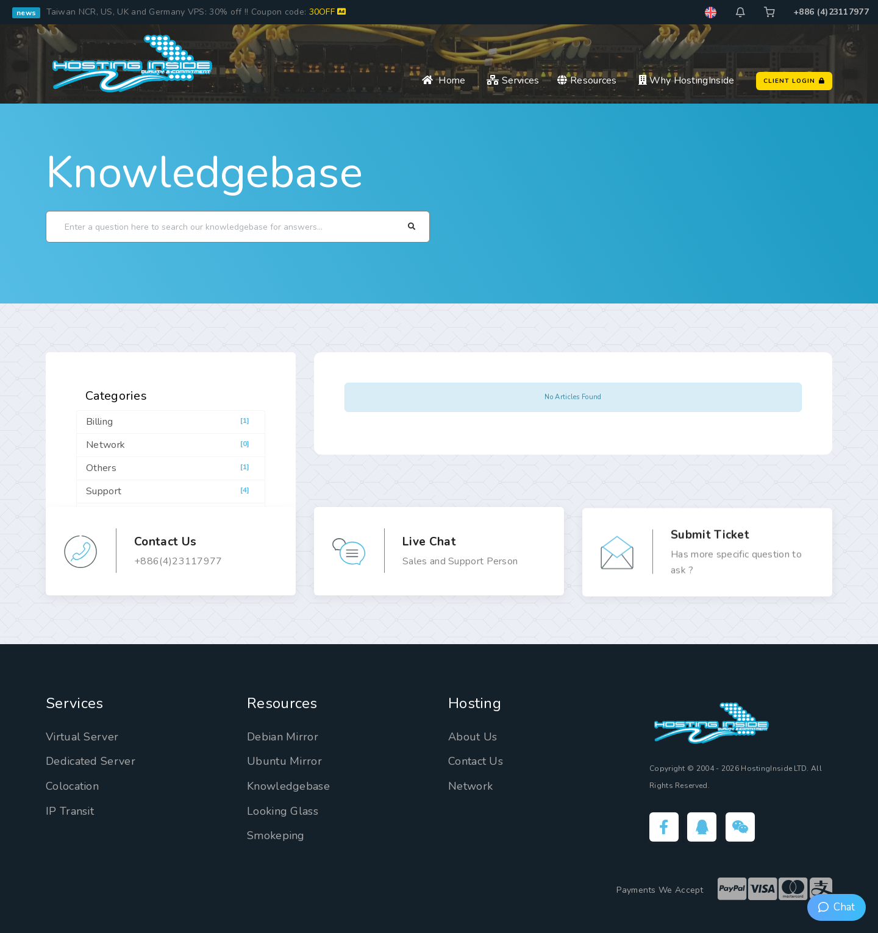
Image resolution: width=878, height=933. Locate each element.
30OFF (327, 12)
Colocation (72, 786)
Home (443, 80)
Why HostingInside (686, 80)
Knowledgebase (204, 172)
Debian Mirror (282, 736)
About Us (472, 736)
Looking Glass (282, 811)
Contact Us (475, 761)
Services (513, 80)
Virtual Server (82, 736)
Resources (586, 80)
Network (470, 786)
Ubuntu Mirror (284, 761)
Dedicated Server (90, 761)
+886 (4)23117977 (831, 12)
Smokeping (276, 835)
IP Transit (70, 811)
